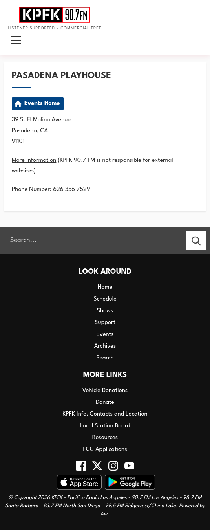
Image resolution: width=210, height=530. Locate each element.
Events (105, 334)
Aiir (104, 514)
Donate (105, 402)
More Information (34, 160)
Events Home (42, 103)
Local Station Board (105, 426)
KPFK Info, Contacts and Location (104, 414)
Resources (105, 438)
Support (105, 323)
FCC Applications (105, 450)
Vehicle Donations (105, 391)
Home (105, 287)
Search (105, 358)
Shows (105, 311)
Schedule (105, 299)
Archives (105, 346)
